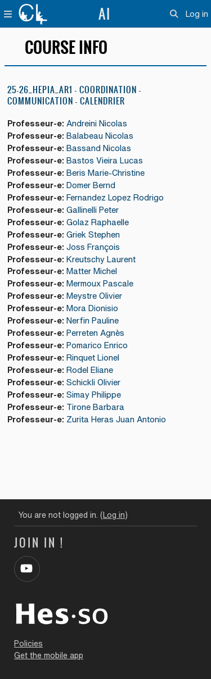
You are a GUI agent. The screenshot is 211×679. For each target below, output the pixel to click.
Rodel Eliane (89, 370)
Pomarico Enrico (97, 345)
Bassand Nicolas (98, 148)
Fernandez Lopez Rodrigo (115, 197)
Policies (28, 644)
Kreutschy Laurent (101, 259)
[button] (174, 14)
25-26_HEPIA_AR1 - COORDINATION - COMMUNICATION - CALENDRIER (74, 95)
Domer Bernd (90, 185)
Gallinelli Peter (92, 210)
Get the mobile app (48, 655)
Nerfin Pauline (92, 320)
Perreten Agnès (95, 333)
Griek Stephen (93, 234)
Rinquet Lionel (92, 357)
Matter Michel (91, 271)
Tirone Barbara (95, 407)
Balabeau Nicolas (99, 135)
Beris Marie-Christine (105, 172)
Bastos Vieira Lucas (104, 160)
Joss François (93, 247)
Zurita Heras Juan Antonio (116, 419)
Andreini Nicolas (96, 123)
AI (104, 14)
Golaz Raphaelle (97, 222)
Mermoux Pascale (99, 283)
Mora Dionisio (92, 308)
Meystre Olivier (94, 295)
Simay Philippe (93, 394)
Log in (197, 14)
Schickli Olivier (93, 382)
